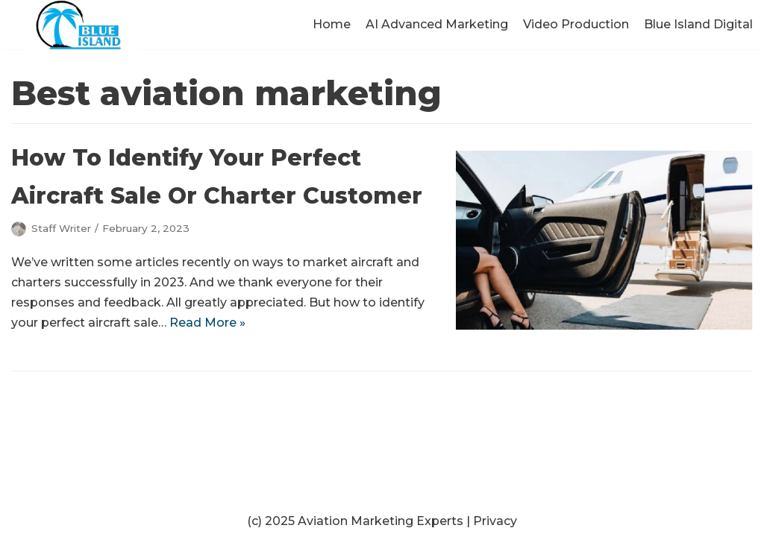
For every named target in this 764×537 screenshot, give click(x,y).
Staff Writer (61, 228)
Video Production (576, 24)
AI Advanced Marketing (437, 24)
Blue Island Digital (698, 24)
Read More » (207, 322)
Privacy (495, 521)
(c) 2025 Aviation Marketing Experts (355, 521)
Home (332, 24)
